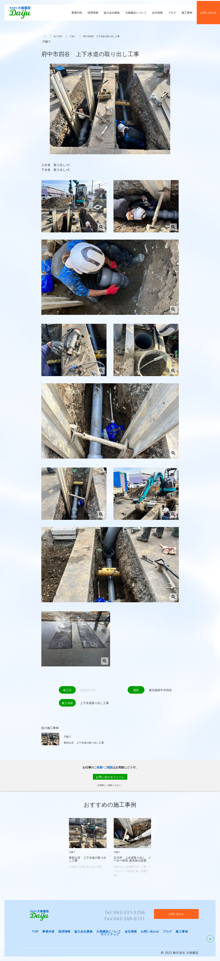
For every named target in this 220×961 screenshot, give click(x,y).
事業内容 (48, 931)
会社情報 (131, 931)
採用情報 (64, 931)
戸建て (72, 36)
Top (45, 36)
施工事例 (58, 36)
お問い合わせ (150, 931)
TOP (35, 931)
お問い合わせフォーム (110, 777)
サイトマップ (110, 934)
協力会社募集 (83, 931)
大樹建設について (108, 931)
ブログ (167, 931)
